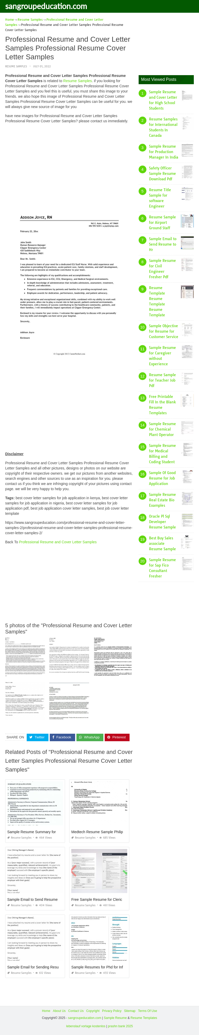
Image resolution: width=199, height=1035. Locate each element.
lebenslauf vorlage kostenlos (85, 1026)
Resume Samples (16, 66)
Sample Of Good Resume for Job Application (162, 478)
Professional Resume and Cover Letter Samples (58, 542)
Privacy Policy (112, 1011)
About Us (59, 1011)
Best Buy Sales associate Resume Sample (162, 543)
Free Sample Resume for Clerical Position (105, 899)
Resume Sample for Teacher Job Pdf (162, 380)
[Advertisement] (69, 163)
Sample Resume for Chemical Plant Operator (162, 429)
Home (46, 1011)
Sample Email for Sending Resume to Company (45, 967)
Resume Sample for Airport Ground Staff (162, 222)
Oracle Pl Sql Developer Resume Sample (162, 522)
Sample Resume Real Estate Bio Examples (162, 500)
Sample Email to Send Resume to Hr (162, 244)
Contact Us (75, 1011)
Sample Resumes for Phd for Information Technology (113, 967)
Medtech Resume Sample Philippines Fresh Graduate (114, 832)
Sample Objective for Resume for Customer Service (163, 331)
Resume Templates (144, 1018)
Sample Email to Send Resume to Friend (40, 899)
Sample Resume (115, 1018)
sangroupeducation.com (46, 6)
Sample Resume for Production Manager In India (163, 152)
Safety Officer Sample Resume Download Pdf (162, 173)
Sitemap (130, 1011)
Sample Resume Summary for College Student (45, 832)
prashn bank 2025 (120, 1026)
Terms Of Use (147, 1011)
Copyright (93, 1011)
